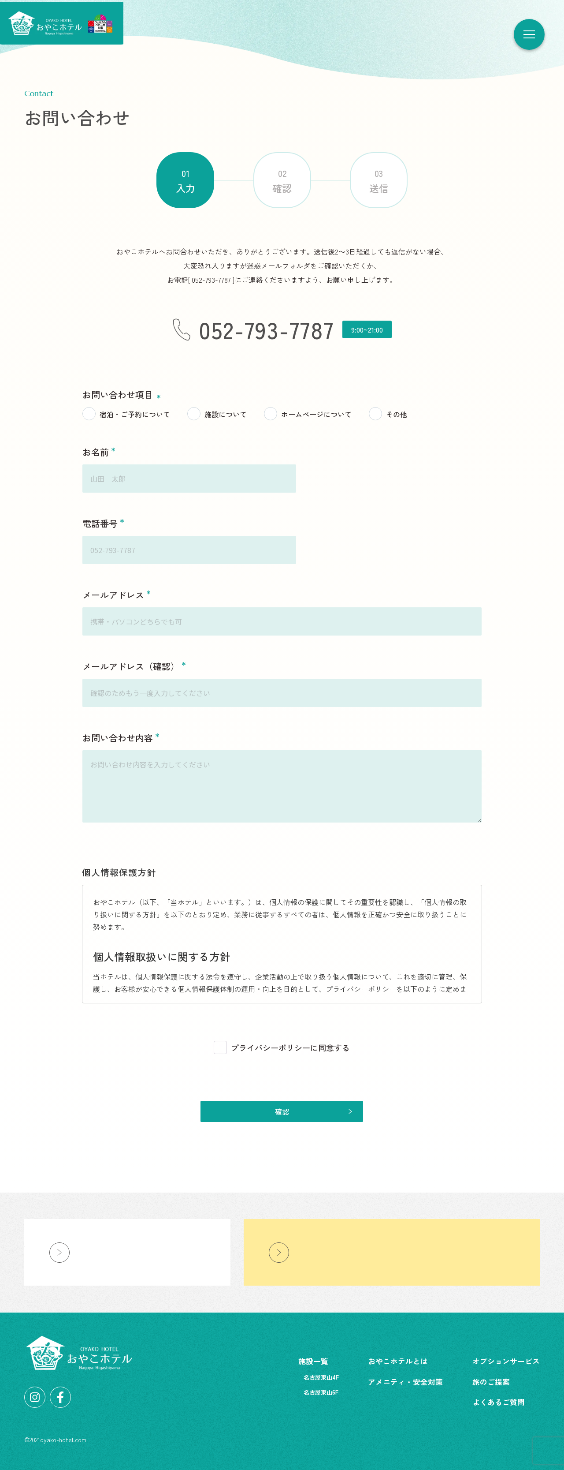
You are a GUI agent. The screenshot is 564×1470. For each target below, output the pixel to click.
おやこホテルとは (398, 1360)
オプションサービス (506, 1360)
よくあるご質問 (498, 1401)
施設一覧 (313, 1360)
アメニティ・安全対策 (405, 1381)
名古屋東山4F (321, 1377)
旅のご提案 (491, 1381)
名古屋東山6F (321, 1392)
